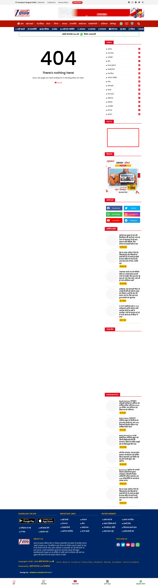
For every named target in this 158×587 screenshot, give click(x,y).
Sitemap (107, 562)
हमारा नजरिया (128, 520)
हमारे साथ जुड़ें (108, 531)
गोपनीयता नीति (109, 527)
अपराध (64, 24)
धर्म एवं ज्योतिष (67, 29)
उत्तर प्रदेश (124, 53)
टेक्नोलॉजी (92, 24)
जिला (56, 24)
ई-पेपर (22, 532)
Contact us (51, 2)
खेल (123, 29)
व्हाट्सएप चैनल (140, 582)
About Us (41, 2)
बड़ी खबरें (29, 24)
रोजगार (113, 29)
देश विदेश (40, 24)
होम (22, 24)
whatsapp (116, 214)
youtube (115, 220)
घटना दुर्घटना (124, 65)
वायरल (102, 29)
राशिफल (104, 24)
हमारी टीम (127, 523)
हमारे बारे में (108, 520)
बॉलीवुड (113, 24)
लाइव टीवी (75, 582)
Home (58, 82)
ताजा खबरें (85, 531)
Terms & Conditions (131, 562)
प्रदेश (48, 24)
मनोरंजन (82, 24)
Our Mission (116, 562)
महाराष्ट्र (124, 102)
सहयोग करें (44, 532)
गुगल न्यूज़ (107, 582)
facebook (116, 208)
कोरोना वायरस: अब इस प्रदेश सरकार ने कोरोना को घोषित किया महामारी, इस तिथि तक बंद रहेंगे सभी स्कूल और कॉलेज (129, 457)
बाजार (91, 29)
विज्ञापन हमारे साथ (130, 527)
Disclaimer (98, 562)
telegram (134, 220)
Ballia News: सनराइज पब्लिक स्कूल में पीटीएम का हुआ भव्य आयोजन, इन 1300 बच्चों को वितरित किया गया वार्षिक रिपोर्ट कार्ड (129, 422)
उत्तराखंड (124, 57)
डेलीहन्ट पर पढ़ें (25, 528)
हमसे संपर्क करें (128, 531)
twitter (133, 208)
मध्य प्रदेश (124, 94)
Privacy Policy (63, 2)
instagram (133, 214)
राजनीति (73, 24)
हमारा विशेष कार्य (110, 523)
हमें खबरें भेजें (44, 528)
